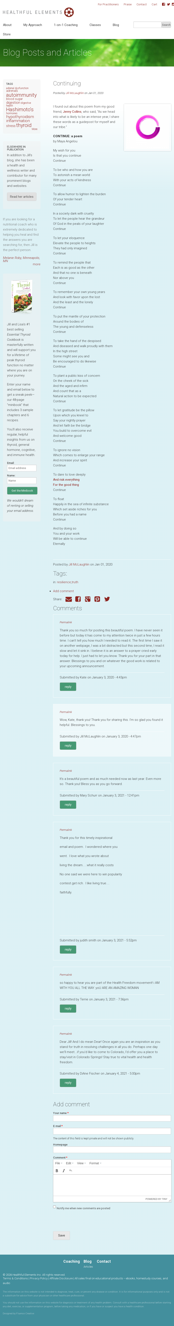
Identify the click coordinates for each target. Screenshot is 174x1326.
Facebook (162, 4)
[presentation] (59, 1163)
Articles (88, 1266)
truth (75, 582)
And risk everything (66, 480)
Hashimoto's (20, 110)
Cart (154, 4)
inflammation (18, 120)
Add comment (63, 591)
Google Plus (88, 599)
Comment (60, 1157)
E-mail (58, 1126)
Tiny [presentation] (164, 1199)
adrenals (12, 91)
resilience (64, 582)
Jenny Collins (72, 112)
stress (11, 126)
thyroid (24, 125)
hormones (11, 113)
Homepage (60, 1144)
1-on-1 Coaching (66, 25)
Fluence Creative (25, 1313)
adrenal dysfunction (17, 88)
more (37, 264)
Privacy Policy (39, 1278)
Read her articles (21, 197)
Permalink (66, 622)
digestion (13, 102)
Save (61, 1235)
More (34, 129)
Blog (116, 25)
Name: (11, 475)
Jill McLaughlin (75, 93)
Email (68, 599)
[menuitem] (59, 1163)
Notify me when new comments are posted (83, 1208)
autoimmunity (21, 95)
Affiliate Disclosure (61, 1278)
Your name (61, 1113)
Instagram (172, 4)
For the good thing (66, 485)
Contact (141, 4)
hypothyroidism (20, 116)
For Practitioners (108, 4)
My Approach (32, 25)
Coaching (71, 1261)
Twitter (167, 4)
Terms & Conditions (15, 1278)
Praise (128, 4)
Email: (10, 463)
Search (166, 24)
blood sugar (14, 99)
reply (68, 687)
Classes (95, 25)
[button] (57, 1170)
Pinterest (97, 599)
